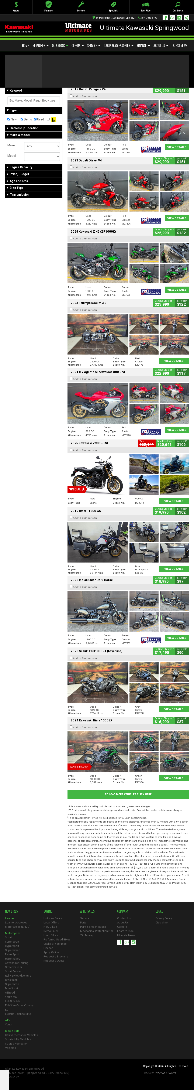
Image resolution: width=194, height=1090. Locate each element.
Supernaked (12, 950)
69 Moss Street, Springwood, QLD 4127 (114, 17)
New (12, 119)
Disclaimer (162, 922)
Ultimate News (126, 935)
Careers (122, 927)
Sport (8, 937)
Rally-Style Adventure (18, 975)
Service (93, 45)
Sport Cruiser (13, 971)
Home (25, 45)
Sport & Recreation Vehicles (16, 1046)
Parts (83, 922)
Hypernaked (12, 958)
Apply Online (51, 952)
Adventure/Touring (16, 963)
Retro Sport (12, 954)
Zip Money (87, 935)
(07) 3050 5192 (149, 17)
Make (11, 145)
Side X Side (12, 1031)
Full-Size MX (12, 1001)
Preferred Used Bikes (57, 939)
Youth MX (11, 997)
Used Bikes (51, 935)
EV (6, 1009)
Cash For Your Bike (55, 944)
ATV (7, 1020)
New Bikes (40, 45)
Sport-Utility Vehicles (18, 1039)
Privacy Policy (164, 918)
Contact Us (124, 918)
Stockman (11, 980)
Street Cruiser (13, 967)
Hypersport (12, 946)
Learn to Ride (125, 931)
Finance (143, 45)
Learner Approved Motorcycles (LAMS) (17, 925)
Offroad (10, 992)
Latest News (179, 45)
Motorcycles (13, 933)
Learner (10, 918)
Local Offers (51, 922)
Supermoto (12, 984)
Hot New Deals (53, 918)
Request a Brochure (56, 956)
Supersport (12, 941)
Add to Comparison (85, 96)
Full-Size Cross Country (19, 1005)
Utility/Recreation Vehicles (21, 1035)
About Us (160, 45)
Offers (78, 45)
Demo (26, 119)
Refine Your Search (21, 76)
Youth (8, 1024)
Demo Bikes (51, 931)
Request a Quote (54, 961)
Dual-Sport (11, 988)
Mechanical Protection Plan (97, 931)
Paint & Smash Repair (93, 927)
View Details (177, 147)
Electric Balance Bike (18, 1014)
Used (39, 119)
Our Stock (60, 45)
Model (11, 156)
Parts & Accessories (119, 45)
